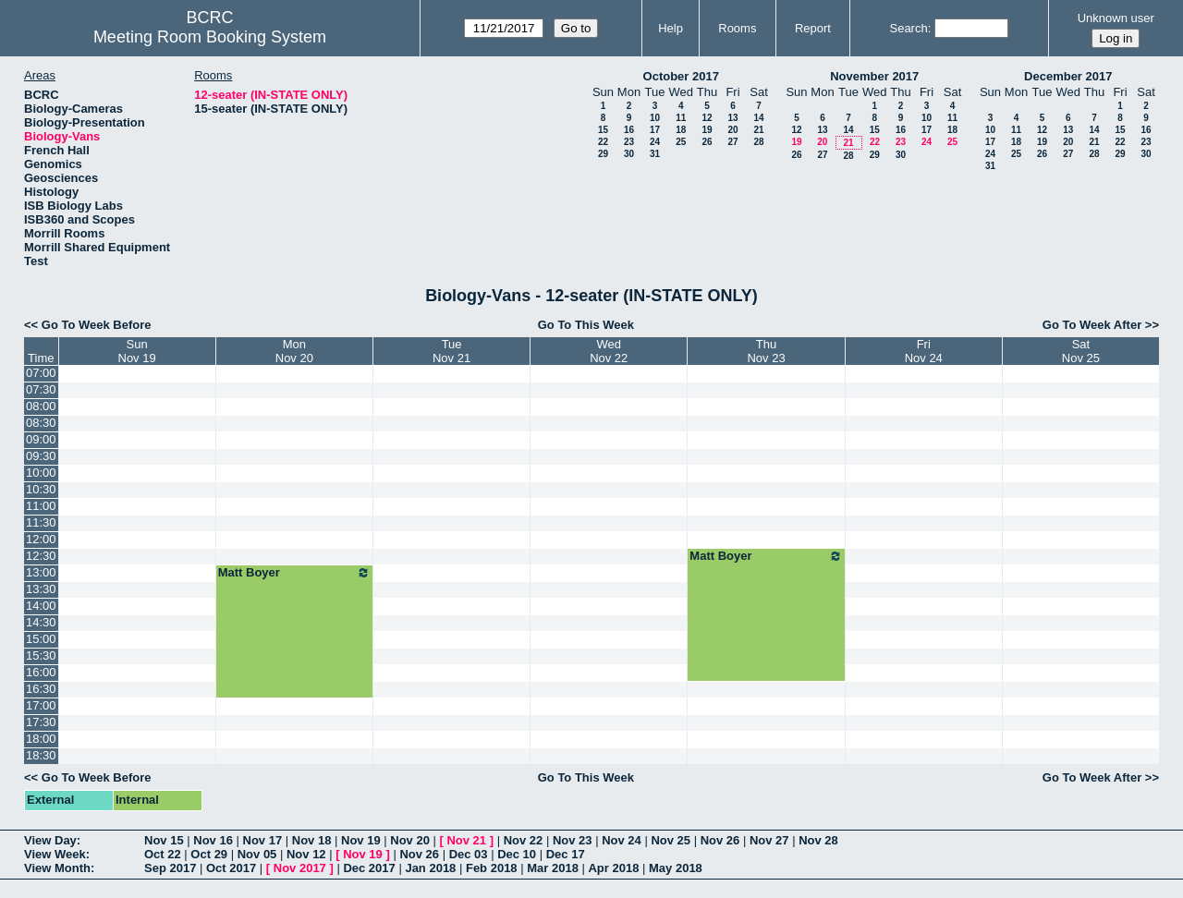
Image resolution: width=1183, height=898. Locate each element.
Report (813, 28)
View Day (50, 840)
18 (681, 130)
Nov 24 (621, 840)
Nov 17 (263, 840)
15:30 (41, 655)
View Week (55, 854)
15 (603, 130)
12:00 (41, 539)
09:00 (41, 439)
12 (706, 118)
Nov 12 (306, 854)
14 (758, 118)
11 (681, 118)
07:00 (41, 373)
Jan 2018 (430, 868)
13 (732, 118)
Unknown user (1116, 18)
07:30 (41, 389)
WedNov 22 (609, 351)
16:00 (41, 672)
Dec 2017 (369, 868)
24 (655, 142)
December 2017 (1068, 76)
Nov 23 (572, 840)
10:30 (41, 489)
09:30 (41, 456)
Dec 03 (468, 854)
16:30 (41, 689)
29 (603, 154)
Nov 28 (818, 840)
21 (758, 130)
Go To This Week (586, 325)
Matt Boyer (765, 556)
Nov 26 (720, 840)
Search (908, 28)
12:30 (41, 556)
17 (655, 130)
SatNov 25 (1081, 351)
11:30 (41, 522)
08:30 (41, 423)
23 (629, 142)
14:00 (41, 606)
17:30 (41, 722)
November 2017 (874, 76)
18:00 (41, 739)
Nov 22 (523, 840)
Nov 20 (410, 840)
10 (655, 118)
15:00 (41, 639)
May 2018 (675, 868)
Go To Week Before (97, 325)
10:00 (41, 472)
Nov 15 (164, 840)
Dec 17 (565, 854)
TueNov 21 (451, 351)
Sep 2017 (170, 868)
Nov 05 (257, 854)
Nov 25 (670, 840)
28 (758, 142)
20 (732, 130)
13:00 (41, 572)
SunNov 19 (137, 351)
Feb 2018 (492, 868)
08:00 (41, 406)
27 (732, 142)
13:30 (41, 589)
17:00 (41, 705)
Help (670, 28)
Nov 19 (361, 840)
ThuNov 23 (766, 351)
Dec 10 (516, 854)
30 (629, 154)
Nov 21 (466, 840)
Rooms (737, 28)
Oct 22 (162, 854)
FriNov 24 (924, 351)
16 (629, 130)
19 (706, 130)
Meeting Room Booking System (209, 37)
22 (603, 142)
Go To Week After (1092, 325)
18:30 (41, 755)
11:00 (41, 506)
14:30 (41, 622)
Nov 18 (312, 840)
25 (681, 142)
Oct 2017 (231, 868)
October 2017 (681, 76)
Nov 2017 (300, 868)
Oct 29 (208, 854)
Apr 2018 (613, 868)
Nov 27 (769, 840)
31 (655, 154)
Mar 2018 (553, 868)
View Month (57, 868)
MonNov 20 (294, 351)
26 (706, 142)
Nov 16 (213, 840)
